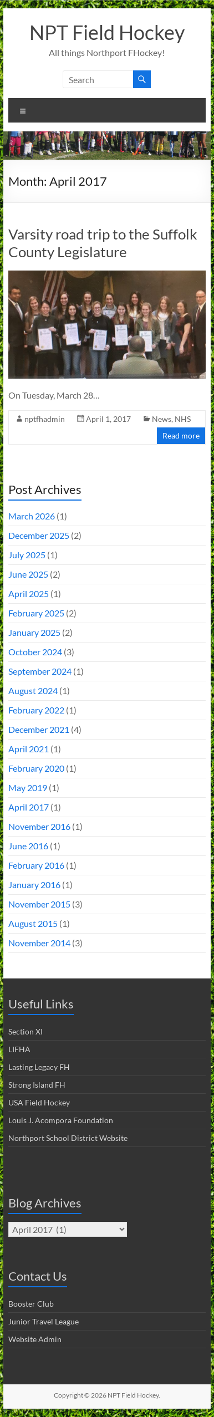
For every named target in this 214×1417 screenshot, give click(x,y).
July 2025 (26, 554)
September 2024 (40, 671)
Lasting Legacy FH (39, 1067)
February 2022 (36, 710)
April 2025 (28, 593)
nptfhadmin (44, 419)
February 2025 (36, 613)
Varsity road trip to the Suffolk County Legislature (102, 243)
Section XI (25, 1031)
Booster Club (31, 1303)
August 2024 (33, 690)
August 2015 (33, 923)
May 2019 (27, 787)
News (161, 419)
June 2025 (28, 574)
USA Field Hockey (39, 1102)
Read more (181, 435)
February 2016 (36, 865)
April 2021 (28, 748)
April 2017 (28, 807)
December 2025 (38, 535)
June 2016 (28, 845)
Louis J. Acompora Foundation (60, 1120)
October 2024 (35, 651)
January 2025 (34, 632)
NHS (183, 419)
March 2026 (31, 516)
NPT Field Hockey (107, 32)
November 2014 (39, 942)
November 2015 (39, 904)
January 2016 (34, 884)
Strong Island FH (36, 1084)
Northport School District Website (68, 1138)
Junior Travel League (43, 1321)
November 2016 (39, 826)
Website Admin (35, 1339)
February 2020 (36, 768)
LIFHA (19, 1049)
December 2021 (38, 729)
